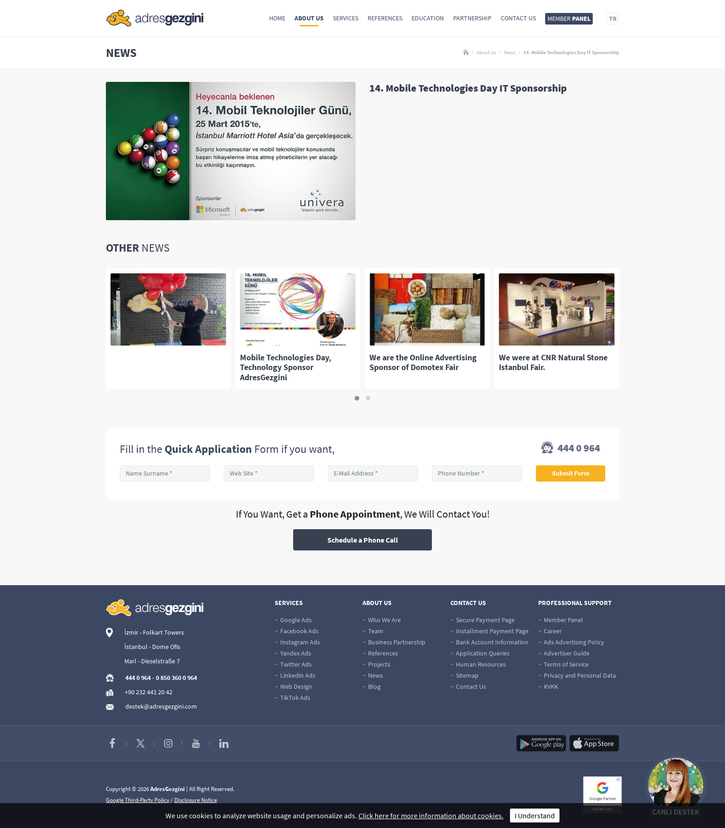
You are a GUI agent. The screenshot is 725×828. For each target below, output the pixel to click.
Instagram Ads (297, 642)
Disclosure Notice (195, 800)
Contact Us (518, 18)
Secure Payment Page (482, 620)
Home (277, 18)
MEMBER (568, 18)
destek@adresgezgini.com (161, 706)
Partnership (472, 18)
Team (372, 631)
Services (345, 18)
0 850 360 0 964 (176, 678)
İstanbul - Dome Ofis (152, 647)
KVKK (548, 686)
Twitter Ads (293, 664)
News (510, 52)
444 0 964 (570, 449)
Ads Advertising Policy (571, 642)
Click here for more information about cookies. (431, 815)
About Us (309, 18)
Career (550, 631)
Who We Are (381, 620)
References (385, 18)
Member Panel (560, 620)
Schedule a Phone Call (362, 539)
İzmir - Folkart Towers (154, 632)
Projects (376, 664)
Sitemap (464, 675)
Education (428, 18)
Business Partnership (393, 642)
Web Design (293, 686)
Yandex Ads (293, 653)
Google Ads (293, 620)
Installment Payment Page (489, 631)
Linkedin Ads (295, 675)
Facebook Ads (297, 631)
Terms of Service (563, 664)
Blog (371, 686)
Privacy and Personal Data (577, 675)
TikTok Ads (292, 697)
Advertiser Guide (564, 653)
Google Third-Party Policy (137, 800)
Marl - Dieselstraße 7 (152, 661)
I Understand (535, 815)
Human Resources (478, 664)
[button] (356, 398)
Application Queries (480, 653)
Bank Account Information (489, 642)
